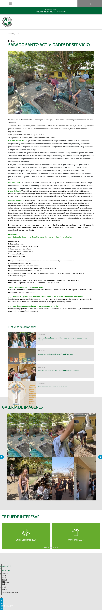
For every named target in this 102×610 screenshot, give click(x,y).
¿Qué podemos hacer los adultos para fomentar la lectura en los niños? (62, 339)
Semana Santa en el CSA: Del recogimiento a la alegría (58, 370)
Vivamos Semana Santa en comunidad (52, 387)
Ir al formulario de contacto (51, 577)
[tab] (45, 548)
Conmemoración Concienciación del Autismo (55, 354)
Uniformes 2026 (76, 541)
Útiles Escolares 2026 (26, 541)
